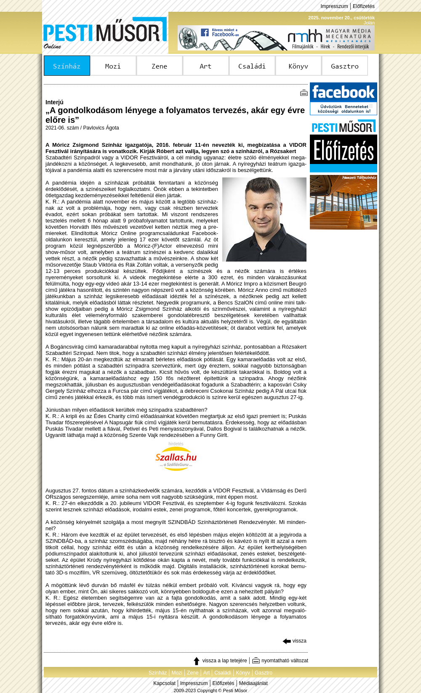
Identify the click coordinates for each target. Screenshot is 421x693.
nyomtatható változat (280, 661)
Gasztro (263, 673)
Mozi (177, 673)
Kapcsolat (164, 683)
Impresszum (334, 6)
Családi (222, 673)
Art (206, 673)
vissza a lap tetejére (219, 661)
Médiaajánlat (253, 683)
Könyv (243, 673)
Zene (192, 673)
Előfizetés (364, 6)
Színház (158, 673)
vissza (294, 641)
